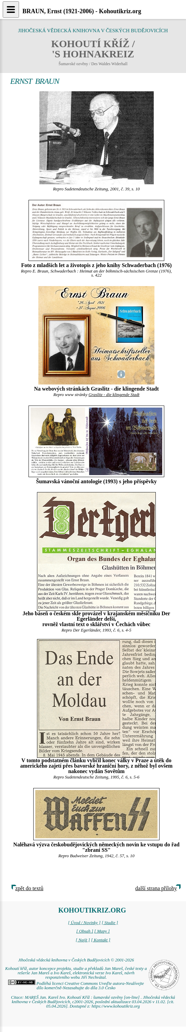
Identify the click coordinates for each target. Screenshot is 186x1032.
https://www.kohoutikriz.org (116, 1006)
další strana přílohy (156, 888)
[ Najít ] (83, 940)
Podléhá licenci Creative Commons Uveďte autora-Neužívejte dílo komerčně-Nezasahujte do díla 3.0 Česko (76, 985)
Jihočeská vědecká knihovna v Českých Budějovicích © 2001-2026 (76, 960)
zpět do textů (29, 888)
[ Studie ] (109, 922)
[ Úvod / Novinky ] (84, 922)
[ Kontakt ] (100, 940)
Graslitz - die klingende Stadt (114, 394)
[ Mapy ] (102, 931)
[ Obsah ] (84, 931)
